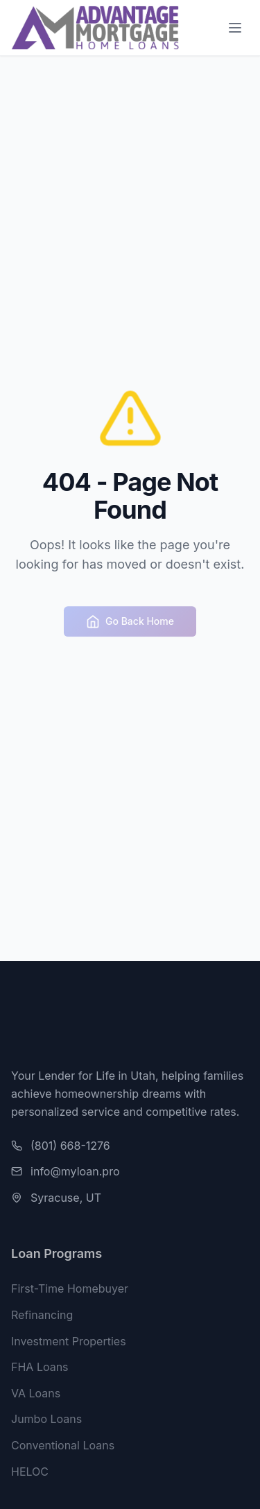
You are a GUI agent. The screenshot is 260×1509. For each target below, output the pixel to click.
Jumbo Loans (46, 1421)
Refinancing (42, 1317)
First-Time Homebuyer (69, 1290)
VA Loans (35, 1395)
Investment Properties (68, 1343)
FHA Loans (40, 1369)
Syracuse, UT (66, 1198)
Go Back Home (130, 624)
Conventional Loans (62, 1447)
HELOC (30, 1474)
